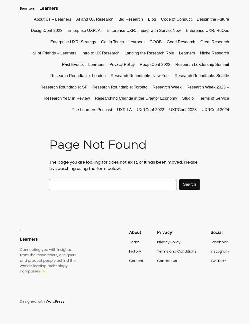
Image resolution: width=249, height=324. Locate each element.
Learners (48, 8)
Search (189, 184)
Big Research (130, 19)
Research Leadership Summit (202, 64)
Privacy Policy (122, 64)
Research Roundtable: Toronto (119, 87)
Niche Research (214, 53)
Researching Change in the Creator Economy (136, 98)
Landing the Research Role (149, 53)
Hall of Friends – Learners (52, 53)
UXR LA (124, 109)
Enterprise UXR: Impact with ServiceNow (144, 30)
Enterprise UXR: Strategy (73, 42)
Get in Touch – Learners (123, 42)
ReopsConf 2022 (155, 64)
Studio (188, 98)
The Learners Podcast (92, 109)
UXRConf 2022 (150, 109)
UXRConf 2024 (215, 109)
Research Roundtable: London (78, 75)
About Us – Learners (52, 19)
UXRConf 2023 (183, 109)
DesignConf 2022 (46, 30)
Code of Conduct (176, 19)
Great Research (214, 42)
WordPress (55, 301)
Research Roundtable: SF (63, 87)
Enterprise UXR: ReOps (207, 30)
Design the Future (213, 19)
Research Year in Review (67, 98)
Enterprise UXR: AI (84, 30)
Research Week (166, 87)
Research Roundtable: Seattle (202, 75)
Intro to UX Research (100, 53)
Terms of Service (214, 98)
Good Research (181, 42)
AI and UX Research (95, 19)
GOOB (156, 42)
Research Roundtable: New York (140, 75)
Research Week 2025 (206, 87)
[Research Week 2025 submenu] (228, 87)
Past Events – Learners (83, 64)
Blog (152, 19)
